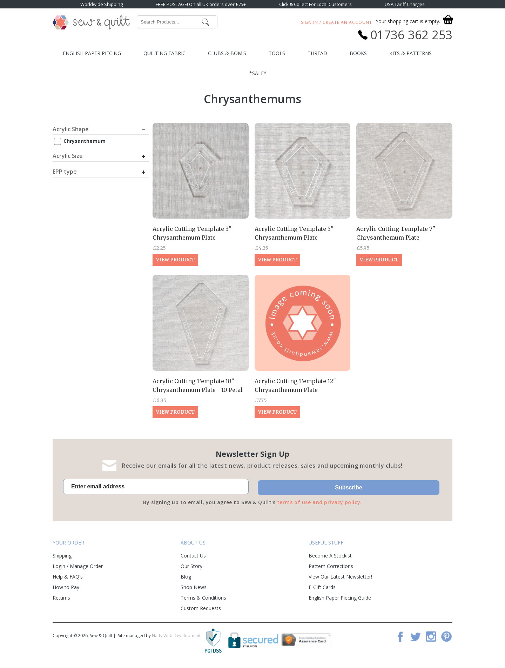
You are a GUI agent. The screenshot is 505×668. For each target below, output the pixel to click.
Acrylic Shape (71, 129)
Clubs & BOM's (227, 53)
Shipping (62, 555)
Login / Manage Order (78, 566)
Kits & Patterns (410, 53)
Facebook (400, 636)
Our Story (191, 566)
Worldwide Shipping (101, 4)
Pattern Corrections (331, 566)
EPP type (65, 171)
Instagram (431, 636)
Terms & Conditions (203, 597)
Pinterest (446, 636)
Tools (277, 53)
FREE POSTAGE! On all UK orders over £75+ (201, 4)
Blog (186, 576)
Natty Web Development (176, 636)
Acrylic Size (68, 156)
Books (358, 53)
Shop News (194, 587)
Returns (61, 597)
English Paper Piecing (92, 53)
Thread (317, 53)
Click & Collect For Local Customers (315, 4)
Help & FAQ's (68, 576)
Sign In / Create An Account (336, 22)
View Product (175, 260)
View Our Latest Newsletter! (340, 576)
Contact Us (193, 555)
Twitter (416, 636)
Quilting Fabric (164, 53)
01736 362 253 (411, 35)
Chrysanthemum (84, 141)
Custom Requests (201, 608)
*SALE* (258, 73)
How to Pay (66, 587)
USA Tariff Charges (405, 4)
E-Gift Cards (322, 587)
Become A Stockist (330, 555)
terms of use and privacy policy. (319, 502)
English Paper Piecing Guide (340, 597)
